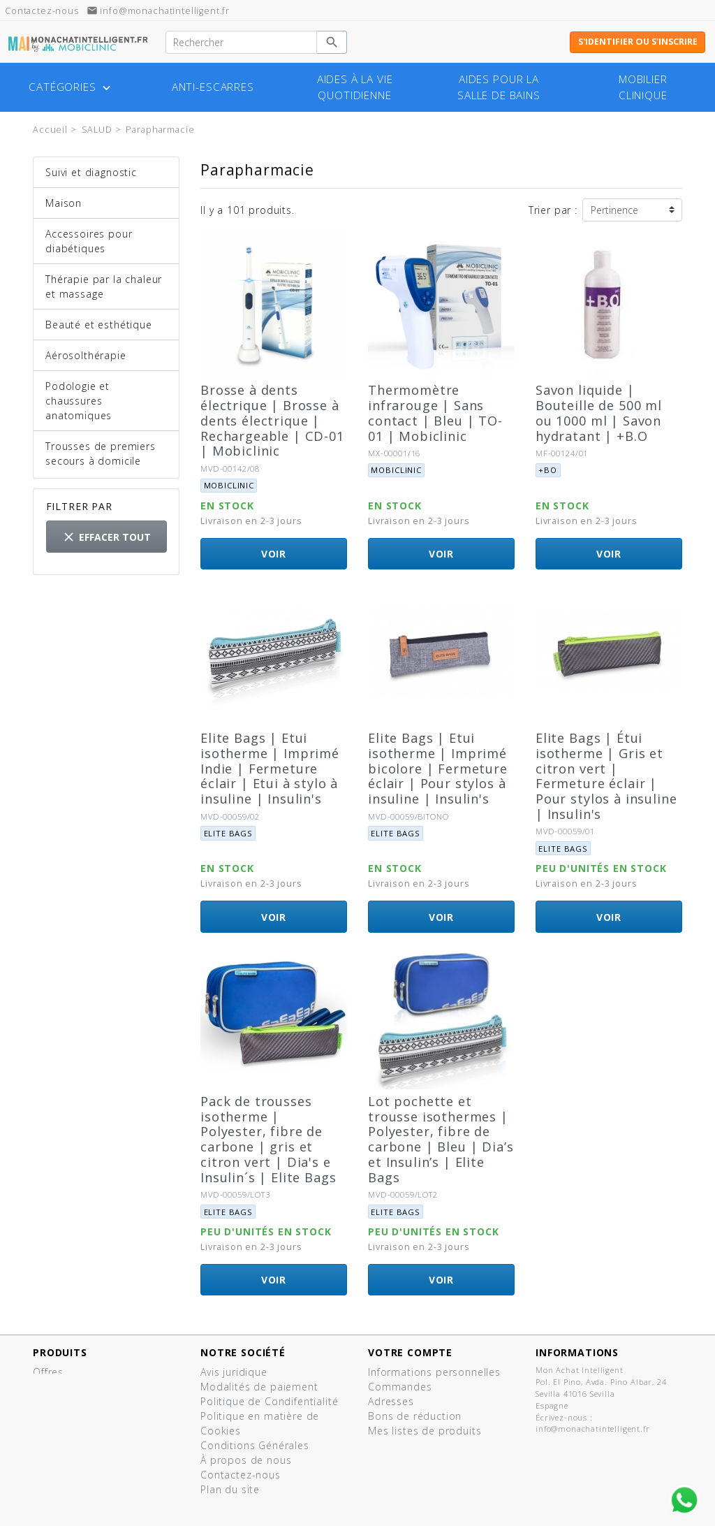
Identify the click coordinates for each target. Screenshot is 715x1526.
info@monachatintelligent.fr (158, 11)
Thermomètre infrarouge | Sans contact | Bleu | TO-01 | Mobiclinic (435, 413)
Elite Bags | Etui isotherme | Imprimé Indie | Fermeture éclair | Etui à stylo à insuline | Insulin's (269, 768)
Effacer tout (106, 537)
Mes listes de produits (424, 1430)
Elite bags (228, 833)
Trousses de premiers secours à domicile (100, 453)
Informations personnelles (434, 1372)
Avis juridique (233, 1372)
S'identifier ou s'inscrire (638, 42)
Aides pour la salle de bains (498, 87)
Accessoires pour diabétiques (88, 241)
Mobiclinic (229, 485)
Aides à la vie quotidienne (355, 87)
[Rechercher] (241, 42)
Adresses (391, 1401)
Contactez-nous (240, 1474)
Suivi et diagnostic (91, 172)
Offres (48, 1372)
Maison (63, 203)
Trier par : (553, 210)
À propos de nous (245, 1460)
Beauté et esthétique (98, 324)
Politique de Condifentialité (269, 1401)
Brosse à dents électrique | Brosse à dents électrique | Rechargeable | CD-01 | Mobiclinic (272, 420)
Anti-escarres (213, 87)
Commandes (400, 1386)
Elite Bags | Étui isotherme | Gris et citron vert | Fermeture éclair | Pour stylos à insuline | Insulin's (606, 775)
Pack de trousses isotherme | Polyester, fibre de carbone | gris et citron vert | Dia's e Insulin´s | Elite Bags (268, 1139)
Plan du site (230, 1489)
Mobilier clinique (643, 87)
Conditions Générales (254, 1445)
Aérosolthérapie (85, 355)
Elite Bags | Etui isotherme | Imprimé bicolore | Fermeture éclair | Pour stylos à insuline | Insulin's (438, 768)
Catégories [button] (71, 87)
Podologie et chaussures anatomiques (78, 400)
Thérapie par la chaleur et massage (103, 286)
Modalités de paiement (259, 1386)
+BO (547, 470)
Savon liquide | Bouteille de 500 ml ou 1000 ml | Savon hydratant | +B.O (599, 413)
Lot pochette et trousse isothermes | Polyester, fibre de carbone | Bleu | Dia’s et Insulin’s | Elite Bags (440, 1139)
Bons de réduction (415, 1416)
